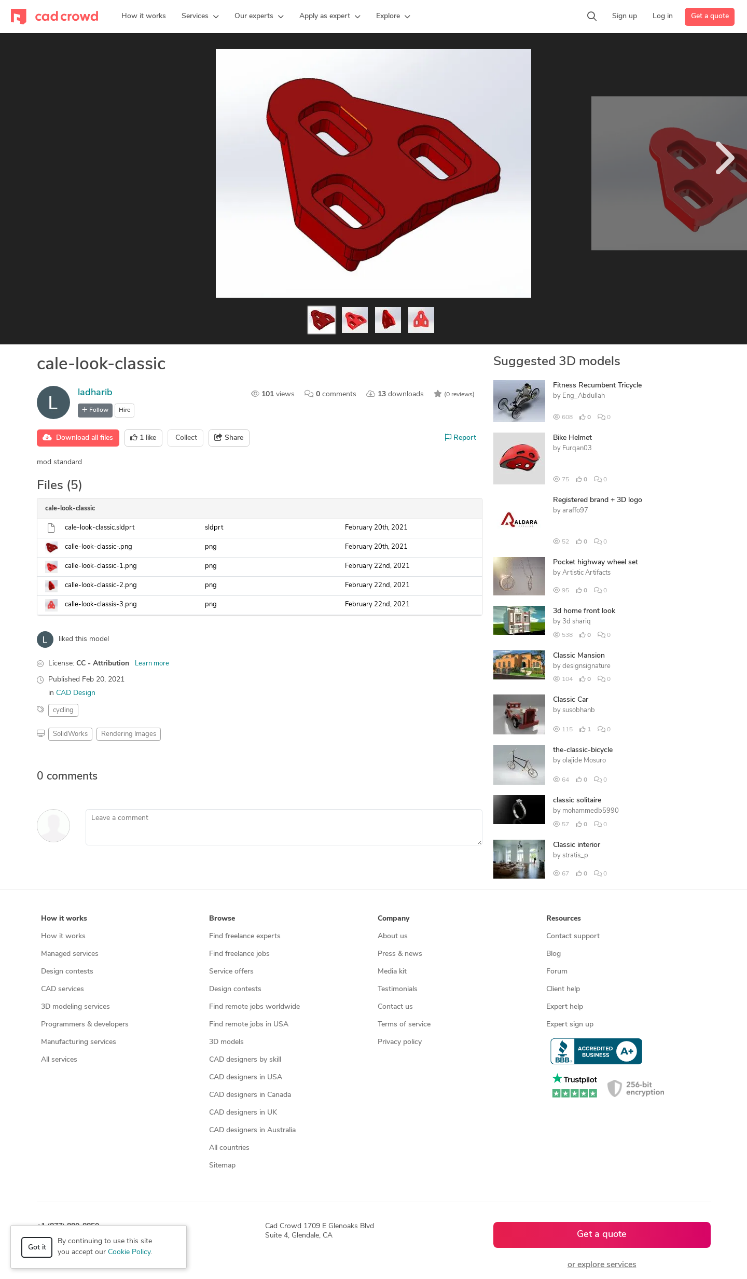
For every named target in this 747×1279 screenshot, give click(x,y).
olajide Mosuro (584, 760)
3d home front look (584, 611)
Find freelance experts (245, 936)
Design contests (67, 972)
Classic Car (570, 700)
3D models (226, 1042)
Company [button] (393, 919)
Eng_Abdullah (583, 396)
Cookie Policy (129, 1252)
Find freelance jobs (239, 954)
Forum (557, 972)
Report (460, 438)
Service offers (231, 972)
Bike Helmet (572, 438)
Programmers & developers (85, 1024)
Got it (37, 1248)
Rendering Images (128, 734)
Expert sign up (569, 1024)
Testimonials (398, 989)
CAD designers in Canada (250, 1095)
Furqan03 (577, 448)
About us (393, 936)
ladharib (95, 393)
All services (59, 1060)
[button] (200, 16)
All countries (229, 1148)
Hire (124, 410)
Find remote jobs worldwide (254, 1007)
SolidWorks (70, 734)
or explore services (602, 1265)
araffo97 (575, 510)
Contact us (395, 1007)
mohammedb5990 (590, 811)
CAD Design (75, 693)
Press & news (400, 954)
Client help (563, 989)
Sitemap (222, 1166)
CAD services (62, 989)
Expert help (564, 1007)
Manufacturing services (78, 1042)
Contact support (573, 936)
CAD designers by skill (245, 1060)
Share (228, 438)
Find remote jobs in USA (248, 1024)
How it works (63, 936)
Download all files (78, 438)
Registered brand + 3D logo (597, 500)
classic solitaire (577, 800)
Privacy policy (400, 1042)
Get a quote (710, 16)
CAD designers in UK (243, 1113)
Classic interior (576, 845)
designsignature (586, 666)
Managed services (70, 954)
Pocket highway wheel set (595, 562)
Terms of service (404, 1024)
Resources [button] (563, 919)
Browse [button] (222, 919)
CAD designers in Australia (252, 1130)
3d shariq (576, 621)
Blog (553, 954)
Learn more (152, 663)
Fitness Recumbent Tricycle (597, 386)
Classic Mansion (579, 656)
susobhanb (578, 710)
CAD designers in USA (245, 1077)
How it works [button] (64, 919)
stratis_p (575, 855)
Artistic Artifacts (586, 572)
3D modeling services (75, 1007)
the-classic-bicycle (583, 750)
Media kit (392, 972)
